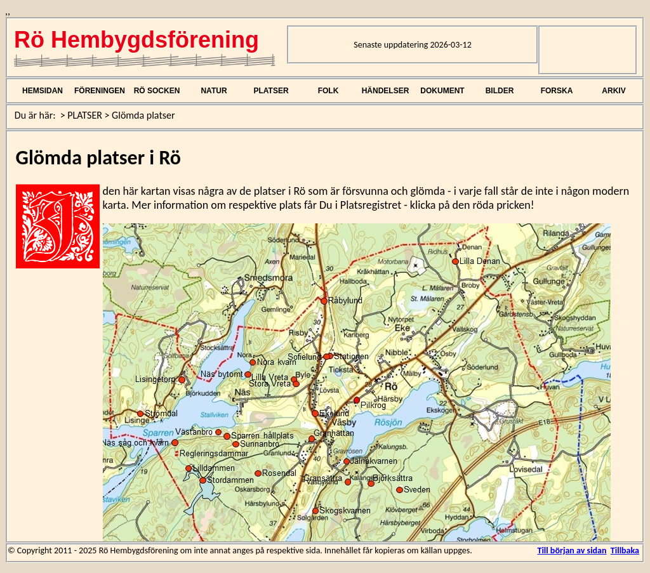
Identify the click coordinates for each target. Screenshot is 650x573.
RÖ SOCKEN (157, 90)
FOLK (328, 90)
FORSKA (557, 90)
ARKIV (613, 90)
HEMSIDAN (42, 90)
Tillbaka (625, 550)
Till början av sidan (571, 550)
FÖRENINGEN (99, 90)
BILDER (500, 90)
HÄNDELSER (385, 90)
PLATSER (270, 90)
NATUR (214, 90)
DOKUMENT (442, 90)
